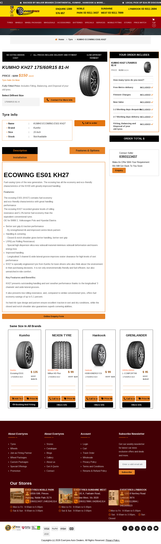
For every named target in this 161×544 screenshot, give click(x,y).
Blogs (49, 453)
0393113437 (128, 156)
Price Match (140, 23)
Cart (154, 23)
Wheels (19, 23)
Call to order (89, 123)
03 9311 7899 (115, 12)
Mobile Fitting (115, 23)
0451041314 (50, 502)
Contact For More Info (59, 100)
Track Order (88, 453)
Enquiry (119, 170)
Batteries (78, 23)
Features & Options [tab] (87, 150)
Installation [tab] (20, 157)
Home (59, 39)
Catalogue (51, 448)
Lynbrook (134, 9)
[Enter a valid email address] (132, 464)
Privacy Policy (89, 462)
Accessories (64, 23)
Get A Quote (52, 466)
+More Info (61, 405)
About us (50, 462)
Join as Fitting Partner (21, 453)
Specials (89, 23)
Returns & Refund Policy (95, 471)
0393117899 (82, 502)
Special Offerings (18, 466)
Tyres (10, 23)
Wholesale (49, 23)
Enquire (61, 9)
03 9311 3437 (91, 12)
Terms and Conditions (93, 466)
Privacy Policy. (113, 540)
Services (100, 23)
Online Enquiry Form (54, 316)
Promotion (15, 471)
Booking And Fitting (24, 404)
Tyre (70, 39)
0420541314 (99, 502)
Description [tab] (20, 150)
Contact (50, 471)
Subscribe (127, 472)
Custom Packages (19, 462)
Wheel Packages (33, 23)
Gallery (49, 458)
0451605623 (126, 506)
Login (85, 444)
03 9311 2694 (149, 8)
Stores (128, 23)
